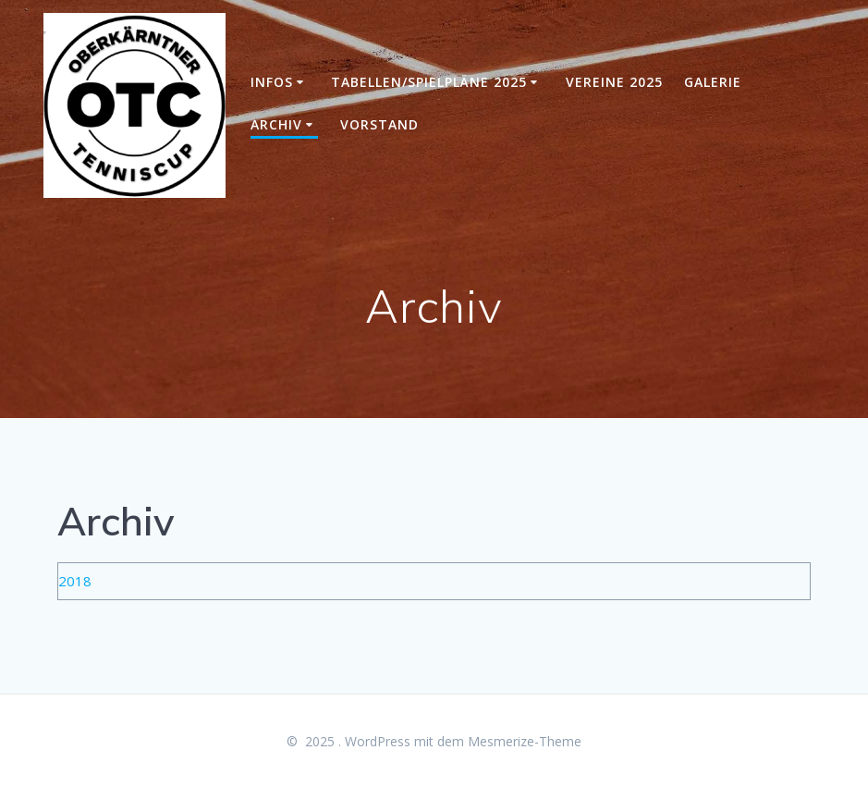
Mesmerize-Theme (524, 741)
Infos (272, 82)
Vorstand (379, 124)
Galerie (712, 82)
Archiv (276, 124)
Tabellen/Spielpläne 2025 (429, 82)
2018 (75, 581)
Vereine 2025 (614, 82)
